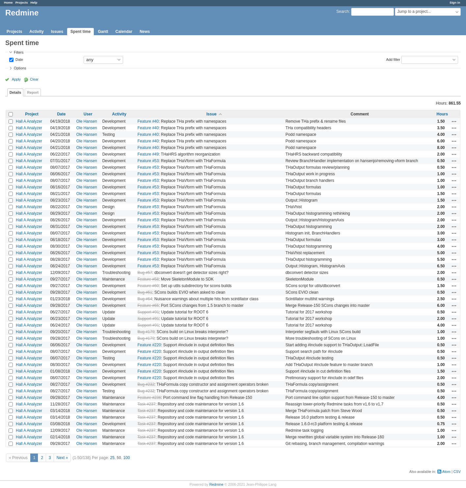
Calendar (124, 31)
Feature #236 (149, 397)
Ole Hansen (86, 121)
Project (32, 114)
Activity (36, 31)
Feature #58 (148, 279)
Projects (21, 2)
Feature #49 (148, 154)
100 (126, 457)
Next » (62, 457)
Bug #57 (145, 272)
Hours (442, 114)
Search (342, 11)
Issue (211, 114)
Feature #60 (148, 285)
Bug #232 (146, 384)
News (145, 31)
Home (8, 2)
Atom (446, 472)
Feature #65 (148, 305)
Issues (57, 31)
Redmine (216, 484)
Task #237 (147, 404)
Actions (454, 121)
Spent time (80, 31)
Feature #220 (149, 345)
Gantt (103, 31)
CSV (457, 472)
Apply (16, 79)
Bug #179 (146, 331)
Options (20, 68)
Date (18, 59)
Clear (34, 79)
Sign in (455, 2)
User (88, 114)
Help (34, 2)
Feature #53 (148, 161)
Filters (18, 52)
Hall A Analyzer (29, 121)
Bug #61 (145, 292)
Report (33, 92)
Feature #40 (148, 121)
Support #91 (148, 312)
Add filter (393, 59)
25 (112, 457)
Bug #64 (145, 299)
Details (15, 92)
